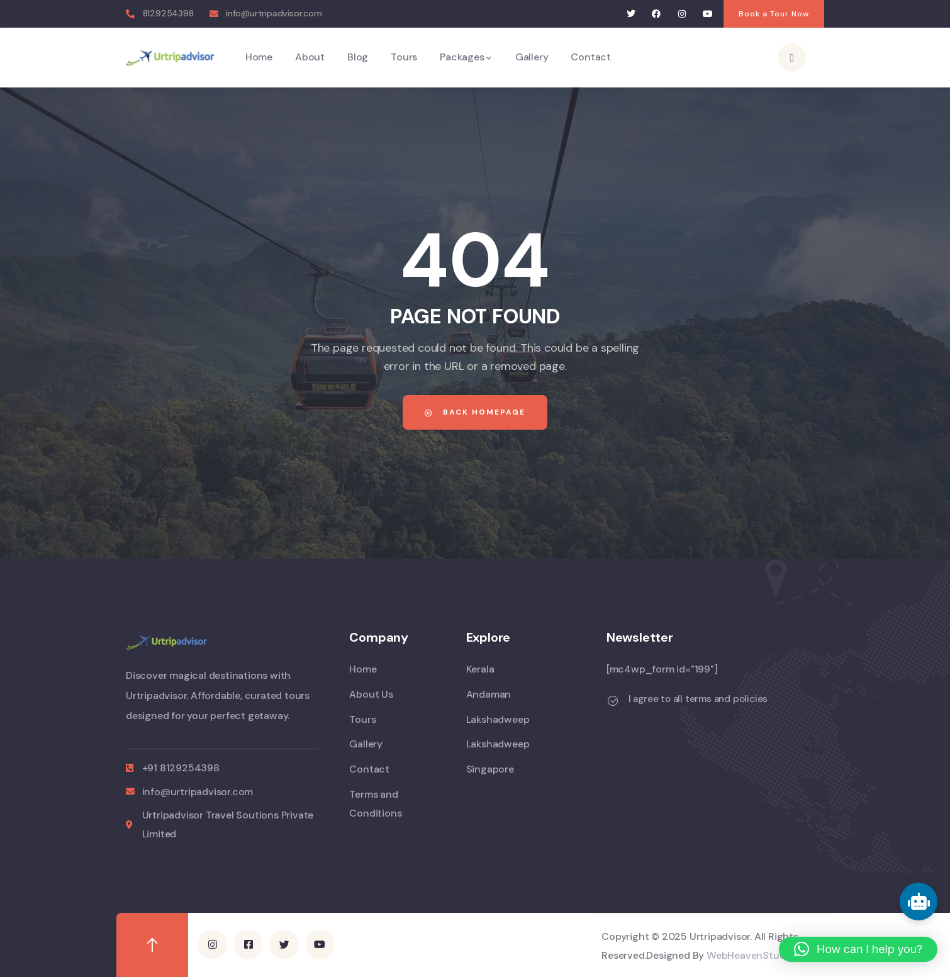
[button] (858, 949)
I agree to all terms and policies (698, 699)
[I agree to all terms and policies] (612, 701)
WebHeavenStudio (750, 955)
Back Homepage (475, 412)
